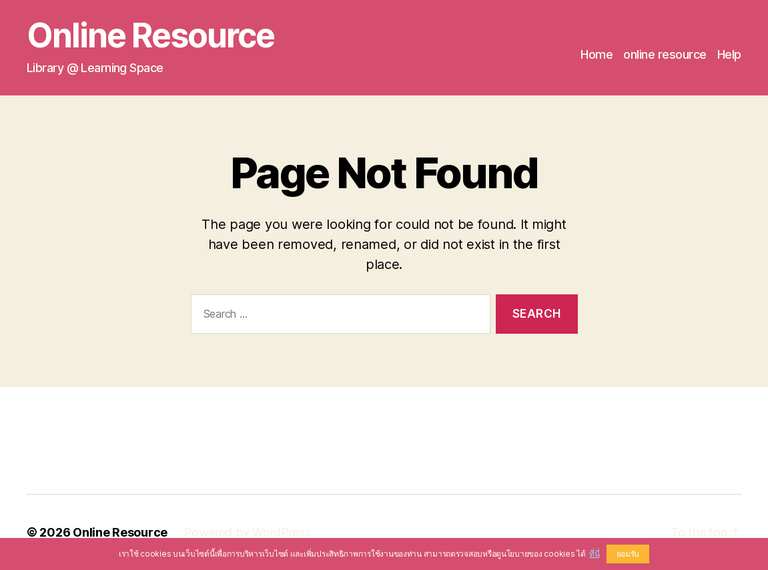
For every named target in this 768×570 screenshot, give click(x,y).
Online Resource (150, 35)
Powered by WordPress (247, 532)
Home (597, 54)
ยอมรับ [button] (628, 554)
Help (729, 54)
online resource (665, 54)
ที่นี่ (594, 554)
